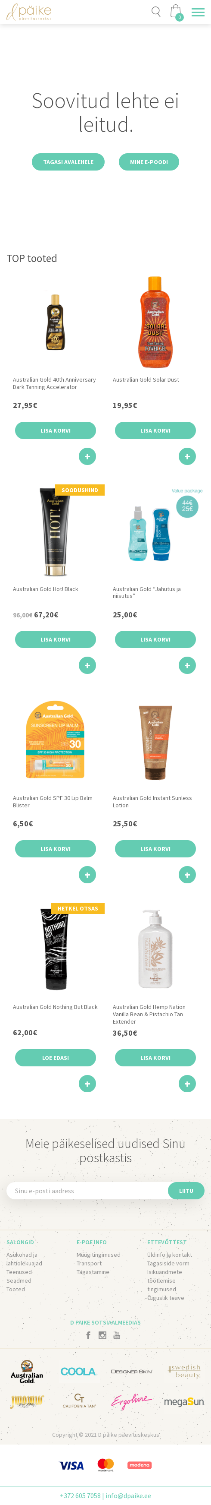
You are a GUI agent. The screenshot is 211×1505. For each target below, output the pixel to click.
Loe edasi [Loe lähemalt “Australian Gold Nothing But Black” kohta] (55, 1058)
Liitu (186, 1191)
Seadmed (18, 1280)
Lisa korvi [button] (55, 430)
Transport (89, 1263)
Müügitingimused (99, 1254)
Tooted (15, 1289)
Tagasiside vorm (168, 1263)
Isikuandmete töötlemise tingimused (164, 1280)
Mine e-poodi (149, 162)
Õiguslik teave (165, 1298)
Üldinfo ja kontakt (169, 1254)
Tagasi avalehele (68, 162)
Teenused (19, 1272)
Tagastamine (93, 1272)
